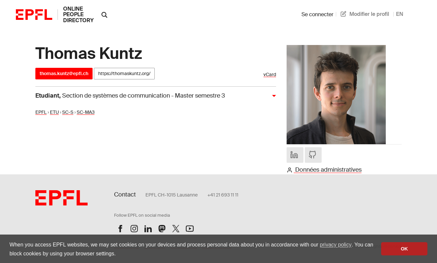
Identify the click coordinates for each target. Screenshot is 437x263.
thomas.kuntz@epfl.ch (64, 73)
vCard (269, 74)
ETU (54, 112)
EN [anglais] (399, 14)
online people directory (78, 14)
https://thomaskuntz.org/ (124, 73)
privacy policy (335, 244)
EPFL (41, 112)
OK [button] (404, 248)
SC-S (67, 112)
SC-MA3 (86, 112)
